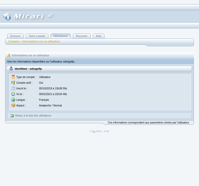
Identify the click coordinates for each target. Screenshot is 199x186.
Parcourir (81, 36)
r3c (94, 131)
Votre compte (37, 36)
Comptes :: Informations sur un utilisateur (34, 41)
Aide (99, 36)
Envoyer (15, 36)
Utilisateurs (61, 36)
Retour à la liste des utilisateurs (33, 115)
